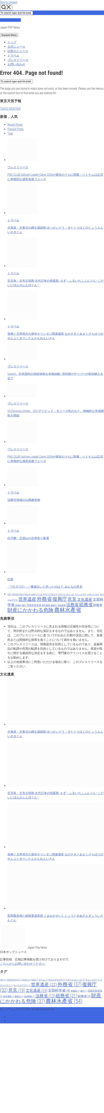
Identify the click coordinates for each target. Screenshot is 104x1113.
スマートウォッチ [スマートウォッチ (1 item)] (66, 594)
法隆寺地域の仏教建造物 (23, 500)
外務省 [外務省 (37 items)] (44, 599)
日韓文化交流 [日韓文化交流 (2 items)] (34, 605)
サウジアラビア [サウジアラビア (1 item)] (50, 594)
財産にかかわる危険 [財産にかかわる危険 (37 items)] (30, 610)
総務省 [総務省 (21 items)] (86, 604)
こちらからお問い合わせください (22, 964)
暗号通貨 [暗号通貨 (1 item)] (46, 605)
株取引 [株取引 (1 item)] (54, 605)
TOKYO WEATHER (10, 108)
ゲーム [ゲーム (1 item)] (39, 594)
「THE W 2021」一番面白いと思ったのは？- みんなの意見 (44, 586)
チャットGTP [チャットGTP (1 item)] (80, 594)
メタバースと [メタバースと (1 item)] (93, 594)
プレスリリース (17, 60)
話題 (10, 579)
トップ (11, 42)
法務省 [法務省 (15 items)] (72, 604)
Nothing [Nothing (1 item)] (27, 594)
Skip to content (8, 2)
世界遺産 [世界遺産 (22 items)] (27, 599)
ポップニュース (10, 20)
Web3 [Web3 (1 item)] (33, 594)
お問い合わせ (16, 64)
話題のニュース (17, 51)
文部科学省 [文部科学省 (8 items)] (59, 990)
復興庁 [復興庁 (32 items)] (60, 599)
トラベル (13, 55)
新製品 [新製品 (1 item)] (18, 605)
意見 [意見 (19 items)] (72, 599)
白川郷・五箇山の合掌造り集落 (28, 538)
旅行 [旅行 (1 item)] (24, 605)
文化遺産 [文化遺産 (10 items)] (84, 599)
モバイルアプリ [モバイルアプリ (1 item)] (21, 985)
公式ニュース (16, 46)
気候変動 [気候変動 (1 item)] (62, 605)
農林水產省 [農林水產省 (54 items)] (67, 610)
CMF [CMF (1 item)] (9, 594)
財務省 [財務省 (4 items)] (97, 605)
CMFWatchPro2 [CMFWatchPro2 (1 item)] (18, 594)
